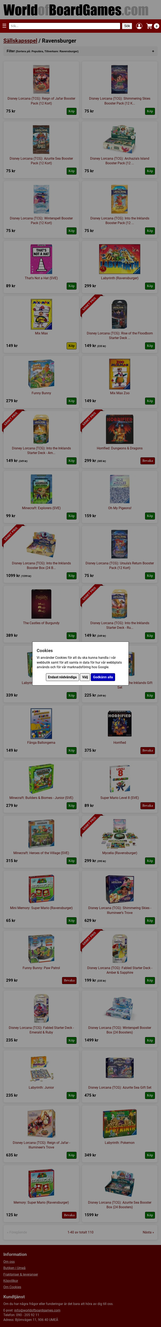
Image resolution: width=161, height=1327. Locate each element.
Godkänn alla (103, 677)
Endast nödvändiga (62, 677)
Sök (127, 26)
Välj (85, 677)
